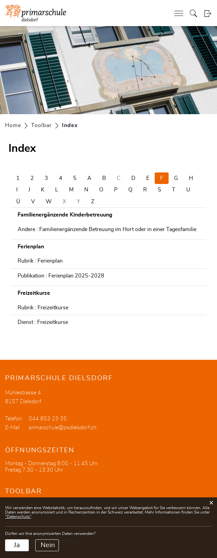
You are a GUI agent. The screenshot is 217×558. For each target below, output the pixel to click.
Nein (48, 545)
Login (207, 13)
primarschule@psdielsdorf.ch (62, 427)
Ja (17, 545)
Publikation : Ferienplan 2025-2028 (61, 275)
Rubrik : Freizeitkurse (43, 307)
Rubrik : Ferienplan (40, 261)
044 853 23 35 (48, 418)
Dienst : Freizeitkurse (43, 322)
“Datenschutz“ (18, 517)
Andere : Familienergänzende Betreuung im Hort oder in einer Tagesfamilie (107, 229)
